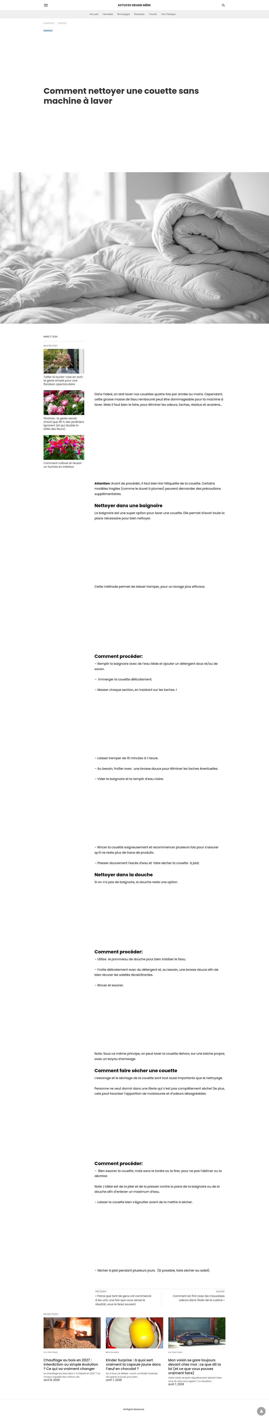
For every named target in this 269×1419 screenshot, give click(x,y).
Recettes (139, 14)
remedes (108, 14)
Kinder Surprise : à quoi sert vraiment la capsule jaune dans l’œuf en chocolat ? (133, 1364)
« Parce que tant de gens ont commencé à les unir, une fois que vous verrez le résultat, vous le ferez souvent (123, 1300)
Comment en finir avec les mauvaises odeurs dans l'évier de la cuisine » (199, 1298)
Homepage (49, 23)
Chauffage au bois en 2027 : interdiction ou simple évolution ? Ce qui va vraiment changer (71, 1364)
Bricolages (124, 14)
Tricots (153, 14)
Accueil (94, 14)
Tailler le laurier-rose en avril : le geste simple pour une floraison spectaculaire (64, 380)
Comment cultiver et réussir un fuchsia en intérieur (62, 465)
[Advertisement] (134, 58)
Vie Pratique (168, 14)
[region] (134, 135)
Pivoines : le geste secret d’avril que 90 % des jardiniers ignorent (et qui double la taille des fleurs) (64, 423)
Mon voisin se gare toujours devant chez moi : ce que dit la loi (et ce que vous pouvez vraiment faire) (194, 1366)
